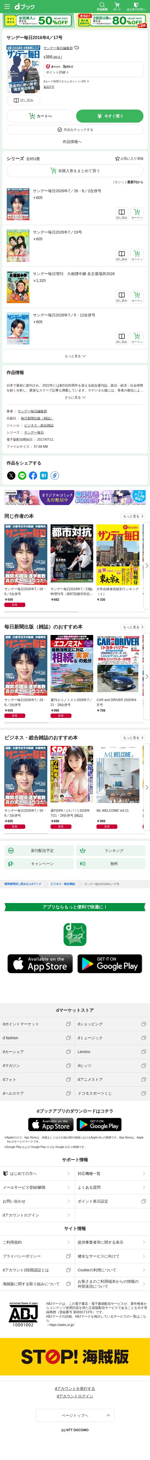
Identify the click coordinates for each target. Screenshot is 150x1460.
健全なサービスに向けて (99, 1256)
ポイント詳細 (55, 72)
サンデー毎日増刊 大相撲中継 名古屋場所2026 (74, 274)
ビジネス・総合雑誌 (39, 425)
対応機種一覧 (89, 1173)
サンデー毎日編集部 (58, 48)
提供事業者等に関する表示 (100, 1242)
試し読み (26, 100)
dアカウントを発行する (75, 1388)
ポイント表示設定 (93, 1201)
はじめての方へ (20, 1173)
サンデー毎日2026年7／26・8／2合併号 (67, 191)
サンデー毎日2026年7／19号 (57, 232)
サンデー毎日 (34, 432)
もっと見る (131, 516)
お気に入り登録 (132, 158)
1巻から (119, 182)
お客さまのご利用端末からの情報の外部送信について (108, 1283)
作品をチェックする (78, 130)
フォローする (76, 48)
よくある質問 (89, 1187)
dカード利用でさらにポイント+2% (64, 81)
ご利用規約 (12, 1242)
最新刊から (135, 182)
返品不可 (48, 86)
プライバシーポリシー (22, 1256)
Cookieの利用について (97, 1270)
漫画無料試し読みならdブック (22, 884)
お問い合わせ (14, 1201)
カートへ (44, 116)
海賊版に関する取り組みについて (31, 1284)
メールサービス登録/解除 (24, 1187)
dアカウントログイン (21, 1215)
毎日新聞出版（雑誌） (37, 418)
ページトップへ (75, 1415)
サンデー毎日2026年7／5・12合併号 (64, 315)
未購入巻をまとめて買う (79, 171)
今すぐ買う (113, 116)
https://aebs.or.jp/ (61, 1325)
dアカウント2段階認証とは (26, 1270)
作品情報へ (72, 141)
